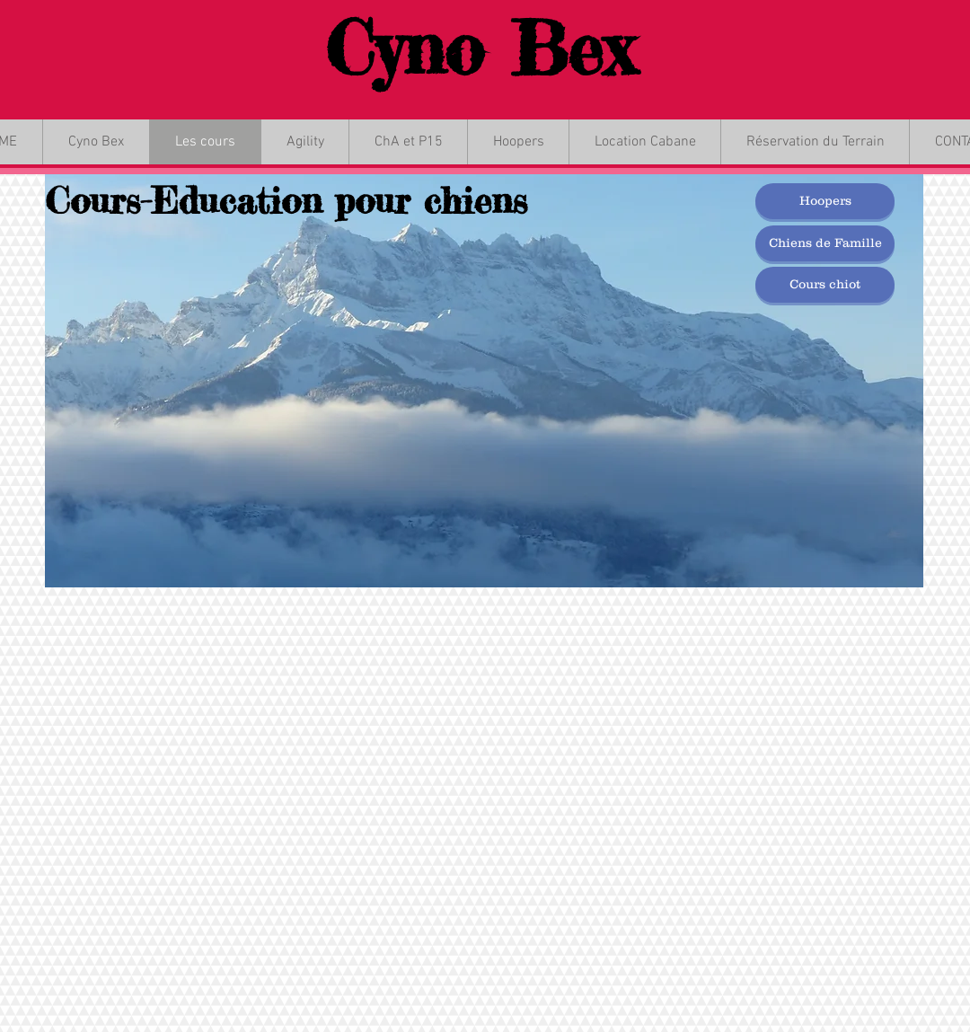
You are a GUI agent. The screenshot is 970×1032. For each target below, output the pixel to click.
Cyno (404, 48)
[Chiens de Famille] (825, 243)
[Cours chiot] (825, 285)
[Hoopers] (825, 201)
